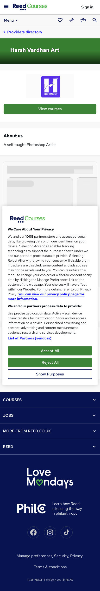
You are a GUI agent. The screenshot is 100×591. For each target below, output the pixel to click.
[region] (49, 295)
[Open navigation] (6, 7)
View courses (50, 108)
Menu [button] (11, 20)
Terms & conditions (50, 566)
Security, (62, 555)
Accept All (50, 350)
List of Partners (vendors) (29, 338)
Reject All (50, 362)
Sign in (87, 7)
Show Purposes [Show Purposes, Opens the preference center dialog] (50, 374)
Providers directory (22, 32)
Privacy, (76, 555)
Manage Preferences (34, 555)
